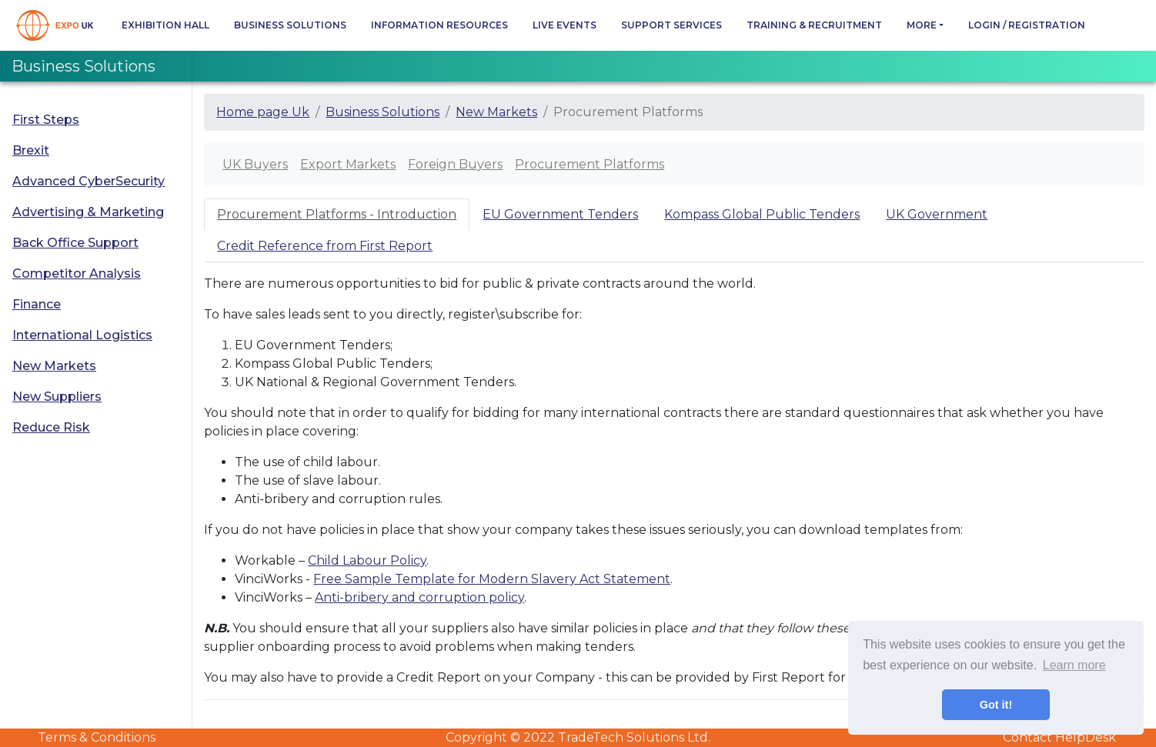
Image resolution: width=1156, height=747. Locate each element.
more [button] (922, 25)
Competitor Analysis (76, 273)
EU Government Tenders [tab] (560, 214)
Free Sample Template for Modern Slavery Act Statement (491, 579)
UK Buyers (255, 164)
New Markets (54, 365)
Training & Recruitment (814, 25)
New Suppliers (57, 396)
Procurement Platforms (589, 164)
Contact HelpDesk (1059, 737)
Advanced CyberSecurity (88, 181)
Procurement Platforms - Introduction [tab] (336, 214)
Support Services (671, 25)
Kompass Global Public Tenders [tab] (762, 214)
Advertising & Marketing (88, 212)
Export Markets (348, 164)
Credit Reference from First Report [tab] (325, 245)
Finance (36, 304)
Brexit (30, 150)
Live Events (564, 25)
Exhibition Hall (165, 25)
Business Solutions (290, 25)
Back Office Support (75, 242)
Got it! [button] (996, 705)
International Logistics (82, 335)
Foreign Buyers (455, 164)
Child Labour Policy (367, 560)
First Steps (45, 119)
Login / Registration (1026, 25)
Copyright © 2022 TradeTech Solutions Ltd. (578, 737)
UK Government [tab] (936, 214)
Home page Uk (262, 112)
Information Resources (439, 25)
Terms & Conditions (96, 737)
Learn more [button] (1074, 665)
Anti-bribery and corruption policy (419, 597)
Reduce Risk (51, 427)
